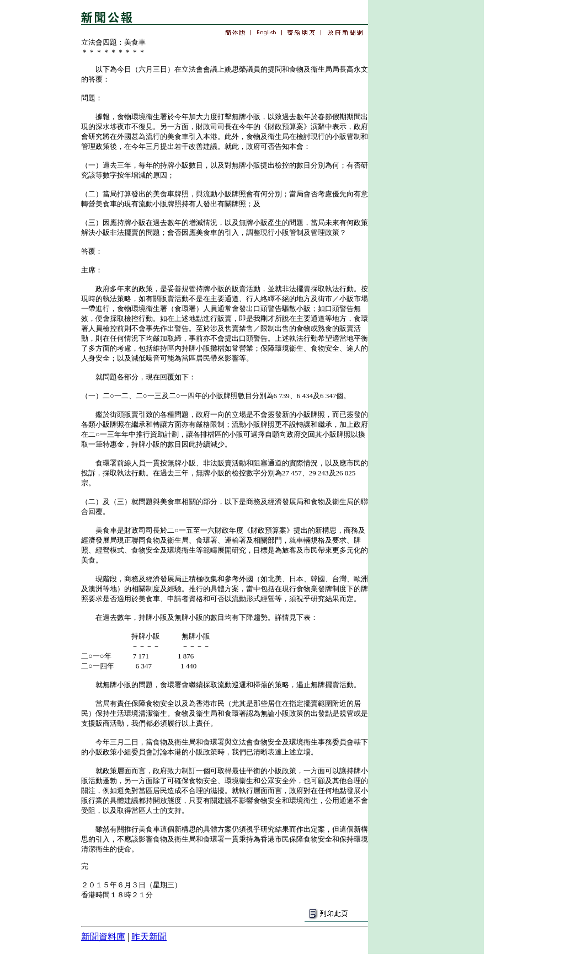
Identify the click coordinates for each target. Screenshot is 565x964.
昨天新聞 (149, 936)
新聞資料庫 (103, 936)
